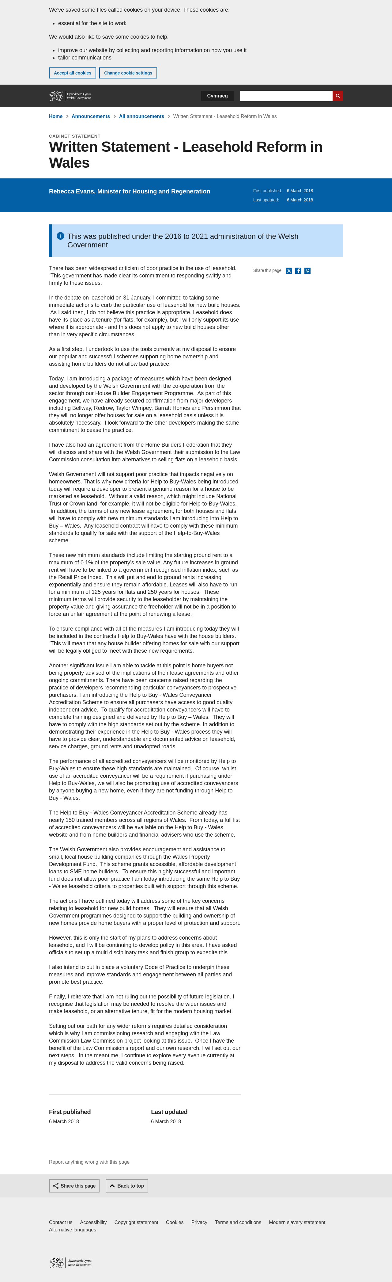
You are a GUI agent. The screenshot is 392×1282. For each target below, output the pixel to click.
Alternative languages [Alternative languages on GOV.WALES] (72, 1229)
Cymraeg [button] (217, 95)
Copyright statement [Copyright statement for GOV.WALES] (136, 1222)
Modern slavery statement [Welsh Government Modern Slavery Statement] (297, 1222)
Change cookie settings (128, 73)
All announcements (141, 116)
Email (307, 271)
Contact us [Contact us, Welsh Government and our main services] (60, 1222)
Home (55, 116)
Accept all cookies (72, 73)
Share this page (78, 1186)
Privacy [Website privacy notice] (199, 1222)
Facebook (298, 271)
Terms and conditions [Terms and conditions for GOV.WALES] (238, 1222)
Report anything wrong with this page (89, 1162)
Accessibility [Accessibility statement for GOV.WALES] (93, 1222)
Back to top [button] (130, 1186)
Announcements (91, 116)
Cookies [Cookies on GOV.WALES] (175, 1222)
